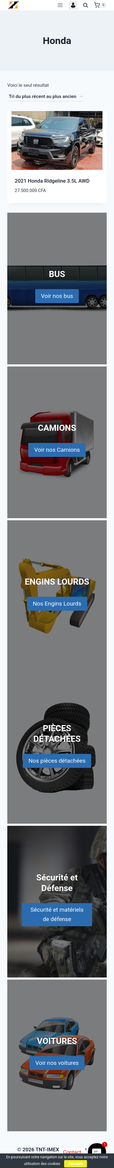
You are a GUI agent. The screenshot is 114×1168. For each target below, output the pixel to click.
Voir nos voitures (56, 1062)
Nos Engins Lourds (57, 603)
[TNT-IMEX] (13, 5)
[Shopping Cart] (100, 5)
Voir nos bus (57, 295)
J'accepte (75, 1164)
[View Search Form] (86, 5)
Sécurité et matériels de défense (57, 914)
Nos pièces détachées (57, 760)
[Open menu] (60, 5)
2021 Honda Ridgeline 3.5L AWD (52, 181)
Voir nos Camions (57, 449)
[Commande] (45, 96)
